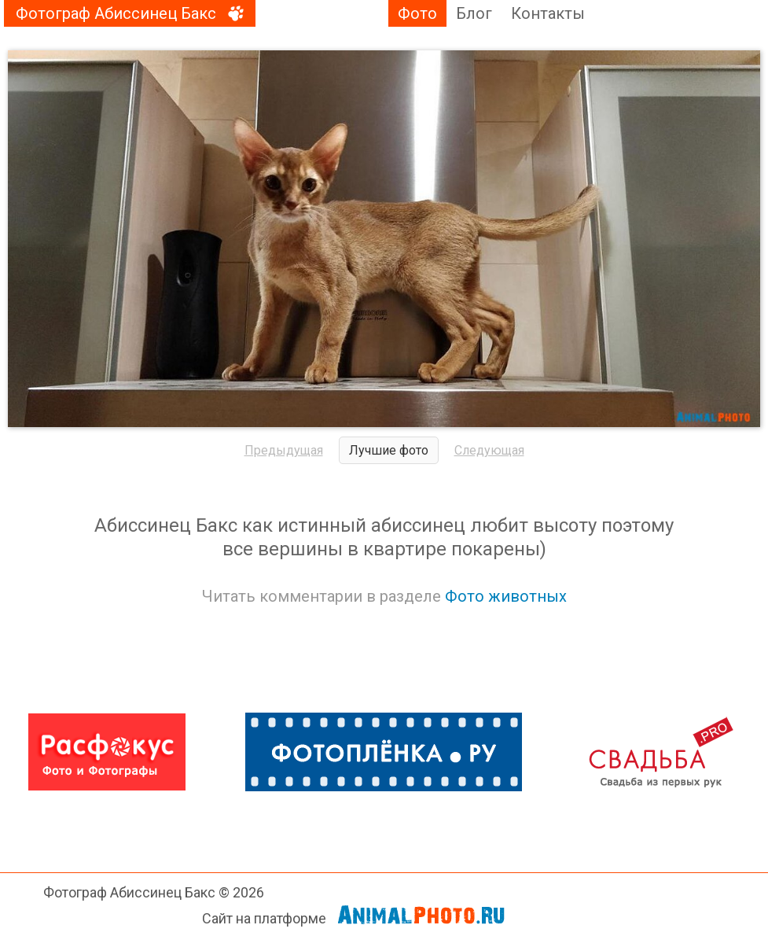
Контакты (548, 13)
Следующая (489, 450)
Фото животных (506, 596)
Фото (417, 13)
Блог (474, 13)
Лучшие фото (388, 450)
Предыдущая (283, 450)
